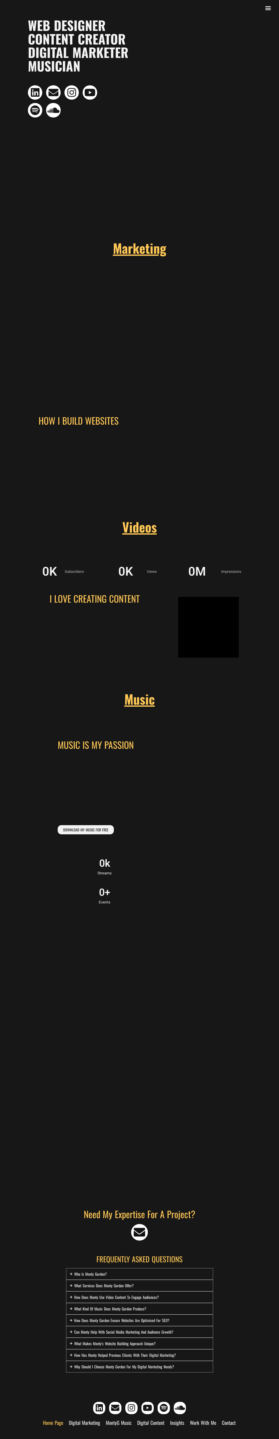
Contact (229, 1425)
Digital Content (150, 1425)
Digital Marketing (84, 1425)
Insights (177, 1425)
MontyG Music (119, 1425)
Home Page (53, 1425)
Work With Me (203, 1425)
